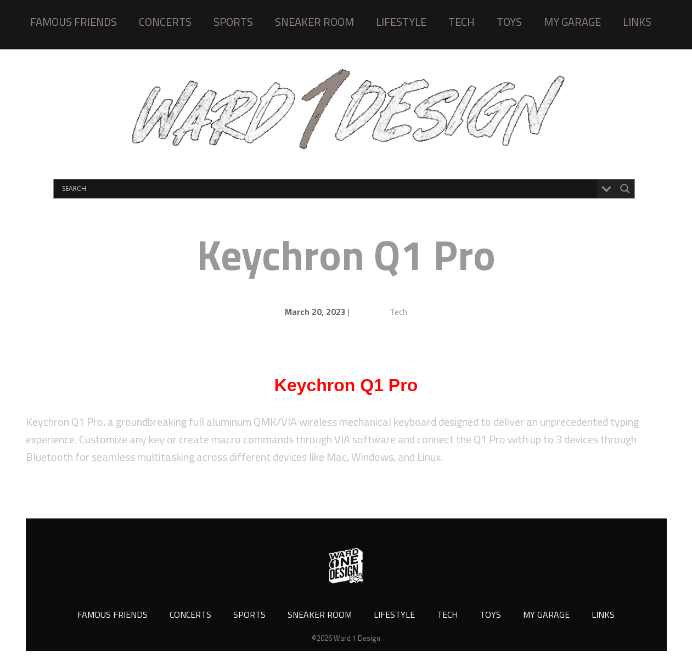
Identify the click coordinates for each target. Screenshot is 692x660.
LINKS (637, 21)
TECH (461, 21)
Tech (398, 311)
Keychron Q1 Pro (346, 254)
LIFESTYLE (401, 21)
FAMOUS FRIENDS (73, 21)
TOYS (509, 21)
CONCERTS (165, 21)
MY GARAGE (572, 21)
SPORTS (233, 21)
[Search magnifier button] (625, 188)
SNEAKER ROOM (314, 21)
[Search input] (328, 188)
